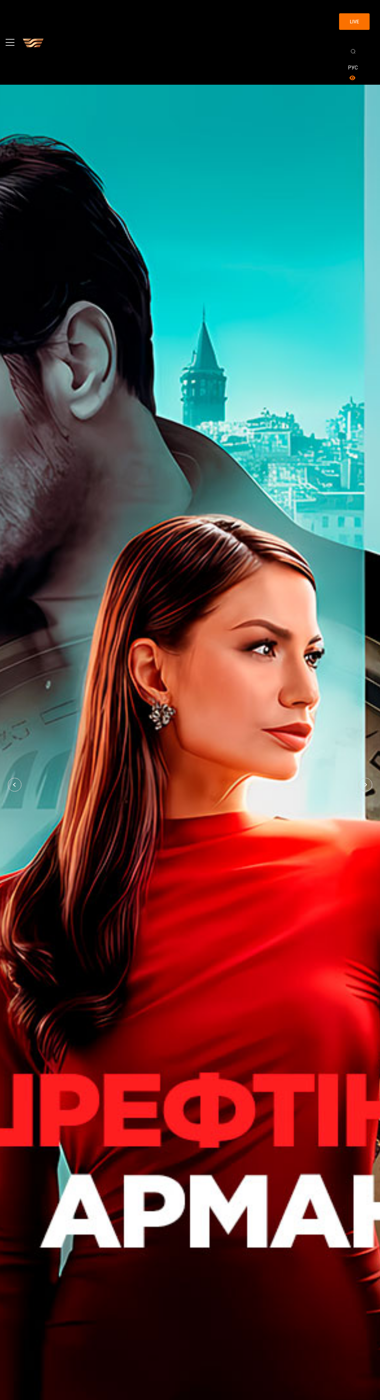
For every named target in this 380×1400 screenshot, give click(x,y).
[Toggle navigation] (10, 42)
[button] (14, 785)
